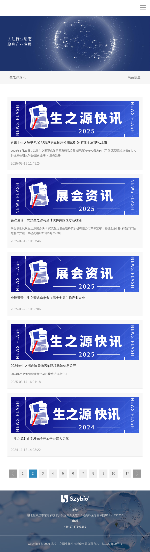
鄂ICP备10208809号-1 (108, 543)
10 (113, 473)
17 (127, 473)
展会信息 (134, 77)
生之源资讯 (17, 77)
